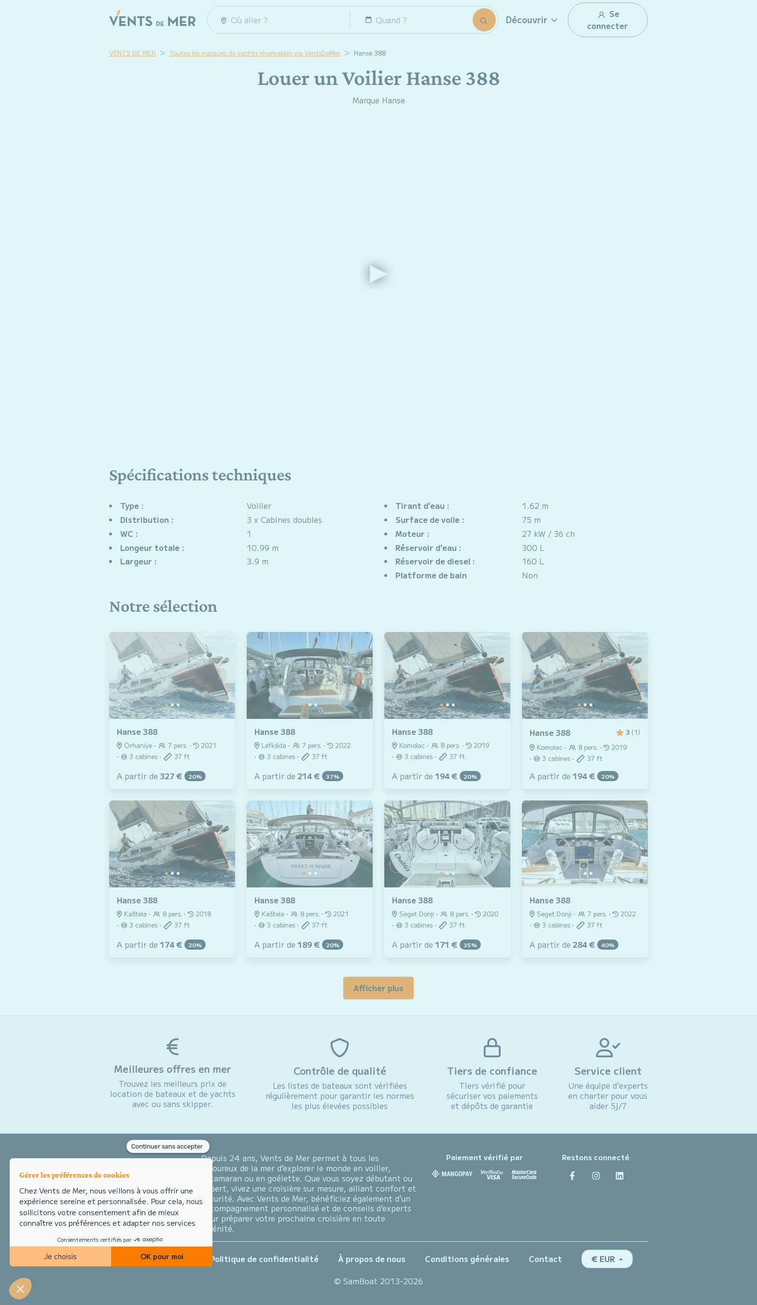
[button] (533, 20)
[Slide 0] (166, 705)
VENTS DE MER (132, 52)
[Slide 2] (178, 705)
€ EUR (604, 1258)
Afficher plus (378, 988)
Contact (545, 1258)
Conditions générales (467, 1258)
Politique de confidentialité (264, 1258)
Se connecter (607, 19)
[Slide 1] (172, 705)
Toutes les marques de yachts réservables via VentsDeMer (254, 52)
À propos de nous (372, 1258)
